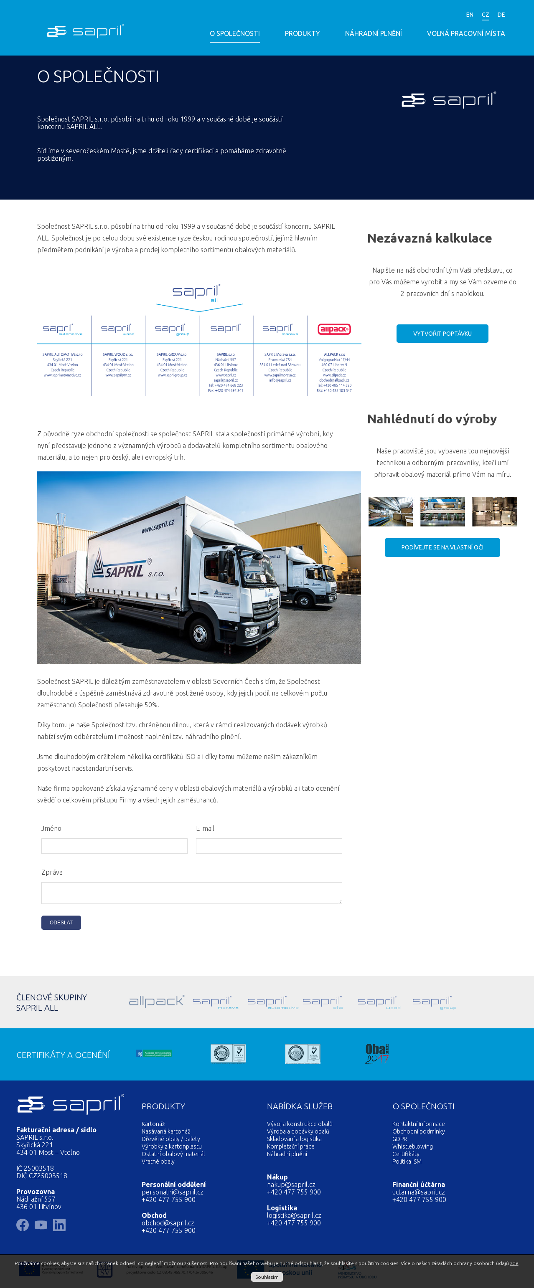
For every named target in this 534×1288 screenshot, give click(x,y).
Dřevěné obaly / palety (171, 1141)
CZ (485, 14)
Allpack (145, 1005)
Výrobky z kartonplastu (172, 1149)
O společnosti (235, 33)
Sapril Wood (369, 1005)
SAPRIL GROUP (425, 1005)
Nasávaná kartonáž (166, 1134)
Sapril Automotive (257, 1005)
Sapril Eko (313, 1005)
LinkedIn (430, 15)
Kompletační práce (291, 1149)
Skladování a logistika (294, 1141)
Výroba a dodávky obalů (298, 1134)
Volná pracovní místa (466, 33)
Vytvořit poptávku (442, 333)
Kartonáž (153, 1126)
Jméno (51, 828)
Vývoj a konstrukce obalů (300, 1126)
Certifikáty (406, 1156)
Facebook (405, 15)
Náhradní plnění (373, 33)
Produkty (302, 33)
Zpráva (52, 872)
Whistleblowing (412, 1149)
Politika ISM (407, 1164)
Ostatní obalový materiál (173, 1156)
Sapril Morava (201, 1005)
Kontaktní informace (418, 1126)
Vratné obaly (158, 1164)
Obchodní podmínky (418, 1134)
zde (514, 1263)
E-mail (205, 828)
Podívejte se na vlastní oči (442, 547)
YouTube (379, 15)
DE (501, 14)
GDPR (399, 1141)
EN (469, 14)
